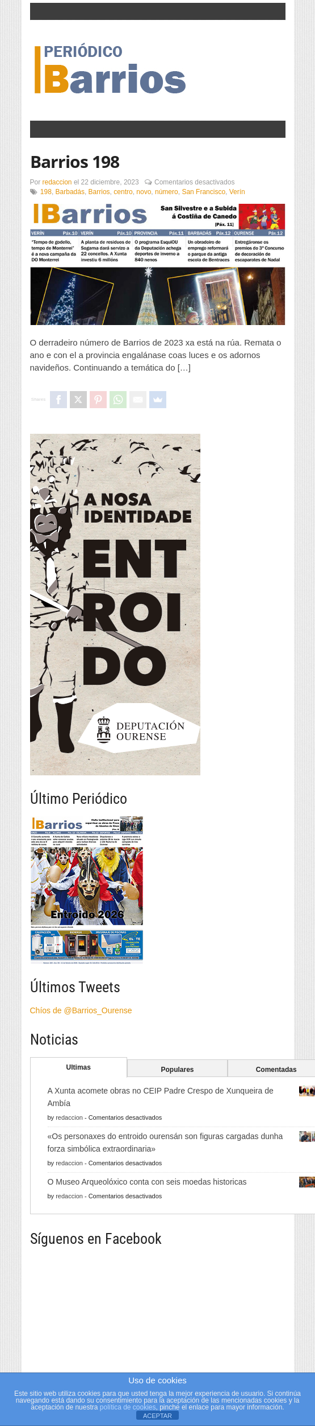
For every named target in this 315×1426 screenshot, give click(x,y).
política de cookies (128, 1407)
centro (123, 192)
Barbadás (70, 192)
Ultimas (78, 1067)
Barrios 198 (74, 161)
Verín (237, 192)
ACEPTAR (157, 1415)
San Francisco (203, 192)
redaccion (57, 182)
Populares (177, 1070)
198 (46, 192)
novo (143, 192)
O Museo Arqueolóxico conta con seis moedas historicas (147, 1181)
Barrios (99, 192)
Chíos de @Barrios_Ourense (81, 1010)
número (166, 192)
